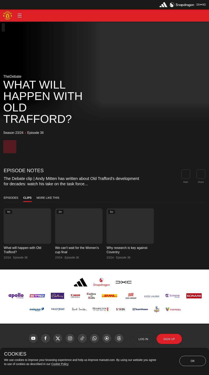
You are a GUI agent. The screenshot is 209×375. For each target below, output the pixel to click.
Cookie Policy (60, 364)
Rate (185, 182)
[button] (19, 15)
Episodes (11, 197)
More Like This (48, 197)
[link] (200, 174)
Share (201, 182)
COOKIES (15, 354)
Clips (27, 197)
